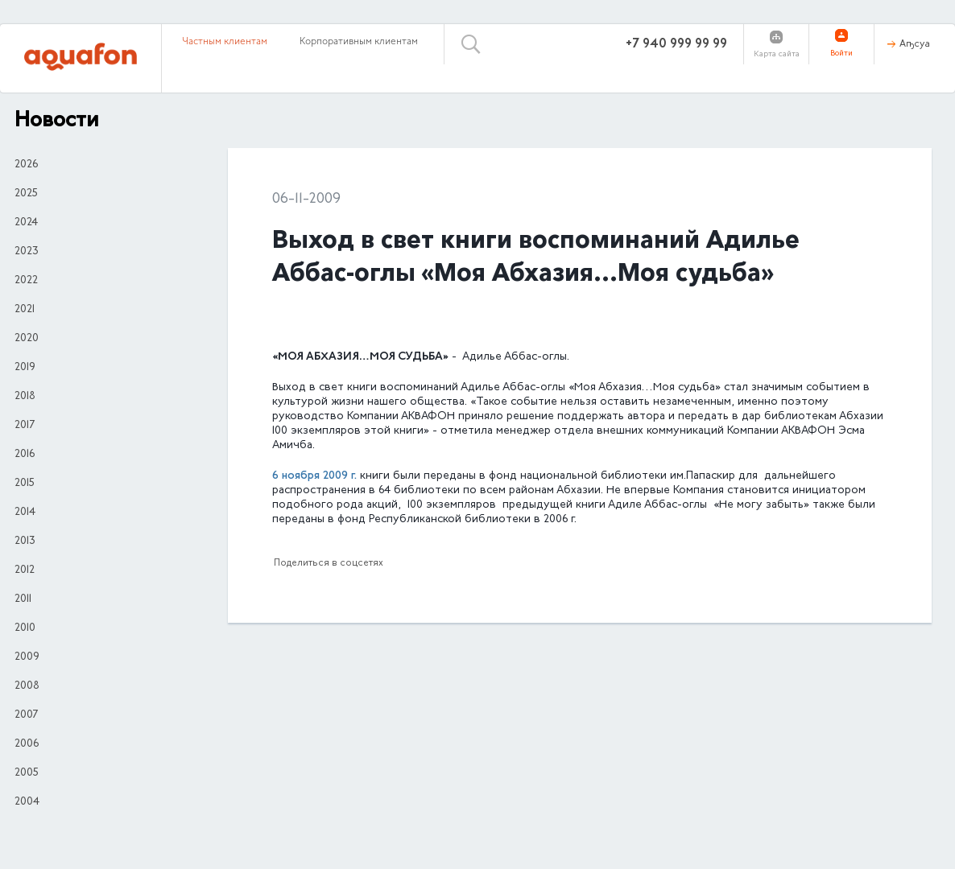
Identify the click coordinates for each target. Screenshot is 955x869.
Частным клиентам (224, 42)
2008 (26, 686)
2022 (26, 280)
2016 (24, 454)
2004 (26, 802)
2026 (26, 165)
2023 (26, 251)
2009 (26, 657)
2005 (26, 773)
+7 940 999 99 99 (676, 44)
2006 (26, 744)
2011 (22, 599)
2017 (24, 425)
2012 (24, 570)
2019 (24, 367)
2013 (24, 541)
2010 (24, 628)
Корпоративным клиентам (359, 42)
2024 (26, 223)
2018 (24, 396)
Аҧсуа (914, 44)
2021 (24, 309)
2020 (26, 338)
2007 (26, 715)
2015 (24, 483)
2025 (26, 194)
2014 (24, 512)
